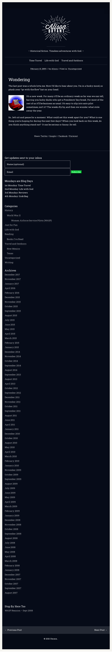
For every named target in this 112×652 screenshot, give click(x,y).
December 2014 (12, 352)
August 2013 (11, 379)
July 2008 (10, 543)
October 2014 (11, 361)
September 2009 (13, 479)
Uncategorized (75, 69)
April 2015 (10, 333)
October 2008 (11, 529)
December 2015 (12, 297)
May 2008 (10, 552)
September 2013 (13, 374)
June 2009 (10, 493)
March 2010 (11, 456)
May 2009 (10, 497)
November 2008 (13, 524)
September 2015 (13, 311)
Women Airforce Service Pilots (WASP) (31, 220)
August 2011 (11, 415)
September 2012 (13, 393)
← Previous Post (13, 630)
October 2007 (11, 583)
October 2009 (11, 474)
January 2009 (12, 515)
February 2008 (12, 565)
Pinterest (73, 136)
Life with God (52, 60)
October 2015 (11, 306)
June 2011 (10, 420)
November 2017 (13, 279)
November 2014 (13, 356)
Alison (55, 69)
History (9, 210)
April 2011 (10, 424)
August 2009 (11, 483)
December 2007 (13, 574)
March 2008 (11, 561)
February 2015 (12, 343)
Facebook (62, 136)
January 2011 (12, 429)
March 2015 (11, 338)
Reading (9, 234)
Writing (9, 262)
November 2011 (13, 402)
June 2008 (10, 547)
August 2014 (11, 370)
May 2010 (10, 447)
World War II (14, 215)
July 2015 (10, 320)
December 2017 (12, 274)
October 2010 (11, 438)
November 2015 (13, 302)
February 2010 (12, 461)
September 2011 (13, 411)
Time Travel (35, 60)
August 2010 (11, 443)
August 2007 (11, 593)
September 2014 (13, 365)
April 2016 (10, 288)
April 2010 (10, 452)
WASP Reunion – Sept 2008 (19, 610)
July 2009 (10, 488)
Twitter (44, 136)
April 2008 (10, 556)
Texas (10, 253)
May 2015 (10, 329)
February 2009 (12, 511)
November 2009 (13, 470)
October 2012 (11, 388)
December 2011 (12, 397)
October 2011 (11, 406)
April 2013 (10, 383)
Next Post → (100, 630)
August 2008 (11, 538)
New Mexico (13, 249)
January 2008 (12, 570)
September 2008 (13, 533)
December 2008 (13, 520)
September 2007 (13, 588)
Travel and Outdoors (72, 60)
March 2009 (11, 506)
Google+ (53, 136)
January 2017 (12, 283)
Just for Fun (11, 225)
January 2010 (12, 465)
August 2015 (11, 315)
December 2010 (12, 433)
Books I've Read (15, 239)
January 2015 (12, 347)
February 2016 (12, 293)
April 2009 (10, 502)
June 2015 (10, 324)
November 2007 (13, 579)
